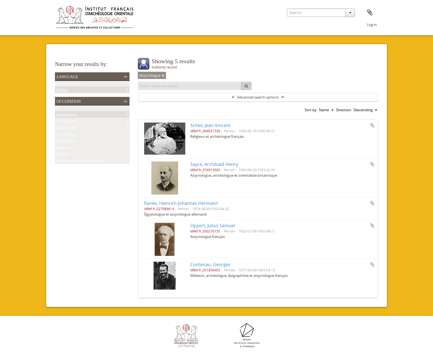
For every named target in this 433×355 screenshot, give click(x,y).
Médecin (63, 155)
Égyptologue (66, 128)
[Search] (246, 86)
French (61, 90)
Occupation (69, 101)
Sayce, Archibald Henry (214, 164)
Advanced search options (258, 97)
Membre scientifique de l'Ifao (80, 161)
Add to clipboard (372, 125)
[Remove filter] (163, 75)
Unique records (68, 84)
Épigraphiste (66, 141)
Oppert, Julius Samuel (212, 225)
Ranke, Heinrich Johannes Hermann (181, 203)
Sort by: (311, 109)
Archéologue (66, 122)
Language (67, 76)
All (58, 108)
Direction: (344, 109)
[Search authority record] (190, 86)
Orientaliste (65, 135)
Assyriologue (66, 115)
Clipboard (370, 13)
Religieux (63, 148)
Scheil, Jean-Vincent (210, 125)
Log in (372, 24)
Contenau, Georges (210, 264)
